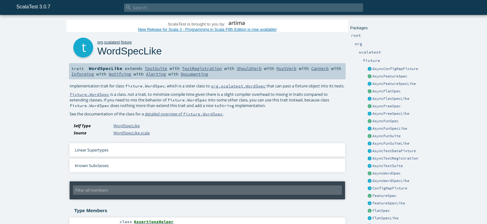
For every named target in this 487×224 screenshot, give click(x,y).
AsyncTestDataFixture (394, 151)
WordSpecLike (126, 125)
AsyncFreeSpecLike (390, 113)
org (100, 42)
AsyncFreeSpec (386, 106)
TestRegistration (202, 68)
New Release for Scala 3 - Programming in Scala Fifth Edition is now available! (207, 29)
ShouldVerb (249, 68)
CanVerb (320, 68)
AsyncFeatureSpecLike (394, 84)
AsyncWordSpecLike (390, 181)
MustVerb (286, 68)
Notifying (120, 74)
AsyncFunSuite (386, 136)
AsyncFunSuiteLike (390, 143)
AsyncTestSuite (387, 166)
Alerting (156, 74)
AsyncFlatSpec (386, 91)
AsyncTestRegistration (395, 158)
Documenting (194, 74)
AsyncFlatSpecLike (390, 98)
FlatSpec (381, 210)
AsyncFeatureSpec (389, 76)
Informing (82, 74)
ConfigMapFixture (389, 188)
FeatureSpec (384, 196)
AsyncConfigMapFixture (395, 69)
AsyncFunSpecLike (389, 128)
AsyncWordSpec (386, 173)
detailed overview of (184, 114)
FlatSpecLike (385, 218)
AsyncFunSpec (385, 121)
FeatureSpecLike (388, 203)
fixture (126, 42)
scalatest (112, 42)
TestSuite (156, 68)
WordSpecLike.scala (131, 133)
